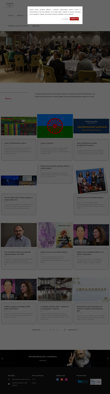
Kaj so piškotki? (69, 14)
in (64, 14)
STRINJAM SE (74, 19)
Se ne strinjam (65, 19)
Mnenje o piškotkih (58, 14)
